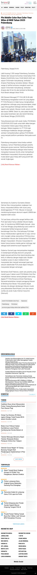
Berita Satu (4, 549)
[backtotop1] (35, 573)
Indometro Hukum (24, 533)
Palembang (25, 13)
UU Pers (12, 568)
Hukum (17, 7)
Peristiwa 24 (5, 538)
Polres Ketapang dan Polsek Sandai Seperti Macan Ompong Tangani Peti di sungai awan (13, 506)
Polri (22, 7)
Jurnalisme (5, 536)
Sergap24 (4, 551)
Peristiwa (28, 7)
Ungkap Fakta (23, 556)
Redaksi (7, 568)
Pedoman (29, 568)
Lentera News (23, 554)
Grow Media (22, 546)
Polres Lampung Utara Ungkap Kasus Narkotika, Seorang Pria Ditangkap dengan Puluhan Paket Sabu (14, 484)
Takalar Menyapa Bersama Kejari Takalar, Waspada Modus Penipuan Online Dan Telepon (12, 439)
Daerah (6, 7)
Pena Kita (22, 543)
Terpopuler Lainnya (18, 524)
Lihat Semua (18, 459)
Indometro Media (6, 533)
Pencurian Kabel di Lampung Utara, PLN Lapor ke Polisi (14, 493)
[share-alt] (4, 313)
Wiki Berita (4, 541)
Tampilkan (32, 394)
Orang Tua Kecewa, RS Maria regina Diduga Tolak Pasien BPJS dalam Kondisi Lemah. (12, 417)
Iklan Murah (24, 569)
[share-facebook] (11, 313)
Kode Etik (18, 568)
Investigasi (22, 549)
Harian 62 (4, 543)
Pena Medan (5, 554)
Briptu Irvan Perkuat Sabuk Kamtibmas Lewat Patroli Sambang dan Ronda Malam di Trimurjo (12, 429)
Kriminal (11, 7)
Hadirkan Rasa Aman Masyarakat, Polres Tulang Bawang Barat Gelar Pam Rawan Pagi (13, 406)
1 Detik (21, 536)
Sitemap (24, 568)
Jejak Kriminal (23, 541)
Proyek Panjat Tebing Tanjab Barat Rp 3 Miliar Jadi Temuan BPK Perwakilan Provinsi (14, 516)
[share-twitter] (18, 313)
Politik (34, 7)
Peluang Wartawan (15, 569)
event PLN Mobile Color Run (9, 13)
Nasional (19, 13)
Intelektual (23, 551)
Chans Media (23, 538)
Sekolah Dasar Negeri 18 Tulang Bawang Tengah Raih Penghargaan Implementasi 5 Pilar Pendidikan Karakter (13, 451)
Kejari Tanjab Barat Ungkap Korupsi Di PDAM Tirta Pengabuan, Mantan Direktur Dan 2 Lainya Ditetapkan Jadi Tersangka (14, 474)
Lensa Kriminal (6, 556)
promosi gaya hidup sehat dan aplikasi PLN (11, 14)
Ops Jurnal (4, 546)
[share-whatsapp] (26, 313)
